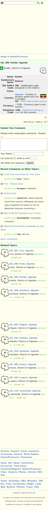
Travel (29, 489)
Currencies (7, 457)
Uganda (19, 94)
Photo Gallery (31, 457)
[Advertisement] (24, 30)
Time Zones (20, 468)
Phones (21, 489)
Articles (32, 474)
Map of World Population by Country (22, 216)
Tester (4, 483)
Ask (3, 477)
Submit (30, 165)
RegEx (30, 486)
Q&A (3, 489)
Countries (34, 454)
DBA (23, 483)
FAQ (36, 489)
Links (38, 486)
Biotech (11, 489)
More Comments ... (10, 242)
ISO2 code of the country (33, 101)
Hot (10, 465)
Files (9, 486)
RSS (40, 474)
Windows (32, 483)
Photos (22, 474)
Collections (27, 465)
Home (4, 57)
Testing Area (9, 196)
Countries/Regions (11, 471)
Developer (14, 483)
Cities (24, 454)
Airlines (5, 454)
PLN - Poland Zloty (13, 186)
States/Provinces (19, 57)
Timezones (26, 460)
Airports (14, 454)
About (16, 465)
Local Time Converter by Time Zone (22, 177)
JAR (41, 483)
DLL (3, 486)
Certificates (19, 486)
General (18, 457)
